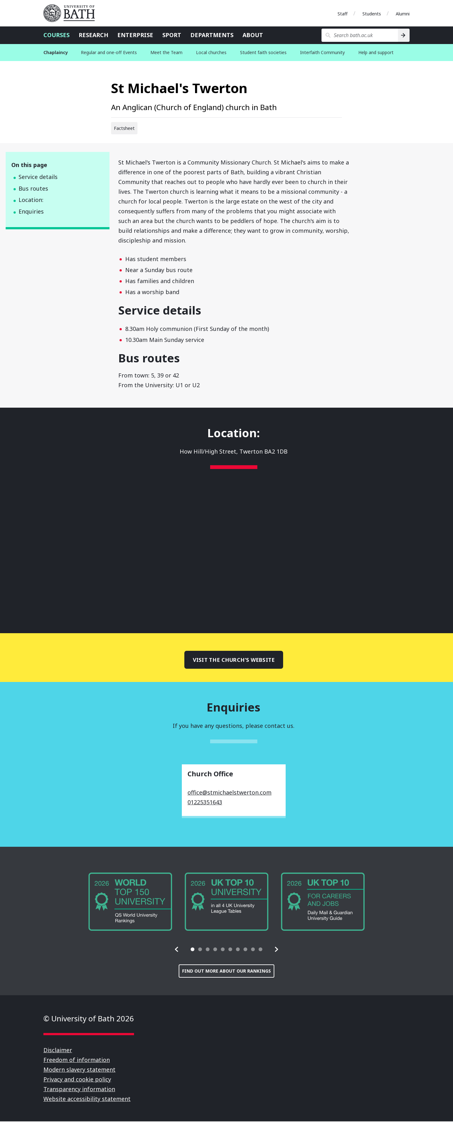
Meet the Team (166, 52)
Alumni (403, 14)
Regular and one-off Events (109, 52)
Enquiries (31, 211)
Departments (211, 35)
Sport (171, 35)
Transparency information (79, 1089)
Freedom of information (76, 1060)
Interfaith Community (322, 52)
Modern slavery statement (79, 1070)
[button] (177, 950)
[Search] (404, 35)
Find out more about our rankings (226, 971)
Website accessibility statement (87, 1099)
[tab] (192, 950)
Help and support (376, 52)
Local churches (211, 52)
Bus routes (33, 188)
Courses (56, 35)
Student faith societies (263, 52)
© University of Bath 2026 (88, 1019)
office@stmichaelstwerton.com (229, 793)
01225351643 (204, 803)
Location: (31, 200)
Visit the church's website (233, 660)
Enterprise (135, 35)
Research (93, 35)
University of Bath (71, 13)
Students (371, 14)
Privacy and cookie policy (77, 1080)
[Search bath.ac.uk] (360, 35)
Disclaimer (57, 1050)
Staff (343, 14)
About (253, 35)
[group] (130, 902)
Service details (38, 177)
